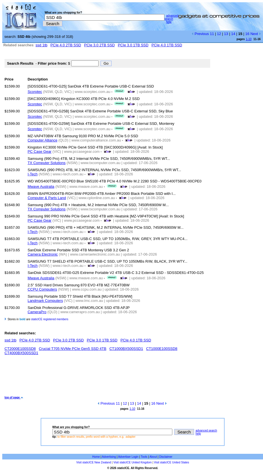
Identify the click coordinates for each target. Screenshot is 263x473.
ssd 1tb (41, 45)
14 (233, 34)
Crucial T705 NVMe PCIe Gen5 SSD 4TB (72, 348)
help (168, 21)
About (153, 456)
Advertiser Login (128, 456)
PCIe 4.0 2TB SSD (66, 45)
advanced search (171, 17)
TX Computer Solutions (47, 163)
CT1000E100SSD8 (161, 348)
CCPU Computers (42, 289)
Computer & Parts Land (47, 198)
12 (219, 34)
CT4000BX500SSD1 (21, 353)
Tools (144, 456)
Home (96, 456)
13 (226, 34)
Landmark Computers (45, 300)
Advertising (109, 456)
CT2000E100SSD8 (20, 348)
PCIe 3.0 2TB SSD (99, 45)
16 (247, 34)
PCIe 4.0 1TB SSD (166, 45)
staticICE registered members (49, 319)
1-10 (248, 39)
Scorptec (35, 92)
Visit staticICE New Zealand (93, 462)
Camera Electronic (43, 254)
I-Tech (33, 174)
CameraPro (37, 312)
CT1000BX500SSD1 (126, 348)
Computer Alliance (43, 140)
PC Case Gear (40, 151)
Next (255, 34)
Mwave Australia (41, 186)
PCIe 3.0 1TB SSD (133, 45)
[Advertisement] (107, 377)
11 (212, 34)
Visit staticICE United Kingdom (132, 462)
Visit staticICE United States (171, 462)
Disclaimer (165, 456)
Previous (200, 34)
